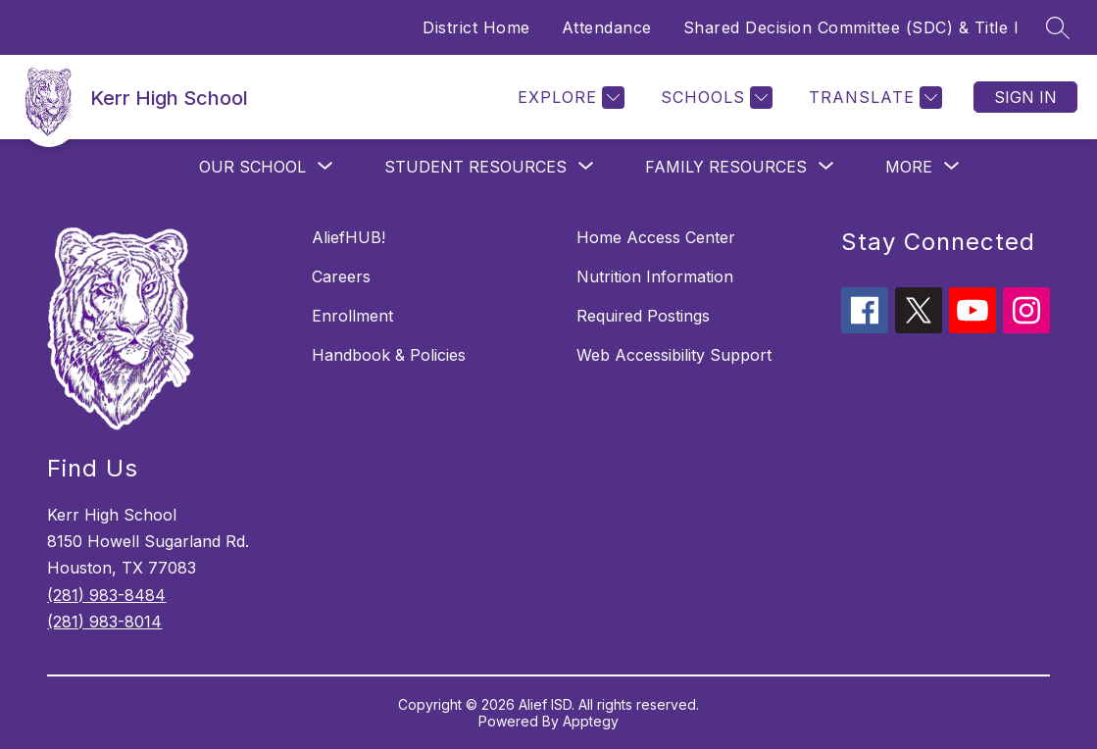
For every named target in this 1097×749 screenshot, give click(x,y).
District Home (476, 27)
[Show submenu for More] (908, 166)
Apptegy (591, 721)
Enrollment (352, 315)
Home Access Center (655, 237)
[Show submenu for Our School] (252, 166)
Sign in (1025, 97)
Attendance (607, 27)
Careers (341, 276)
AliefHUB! (348, 237)
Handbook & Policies (389, 355)
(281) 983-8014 (104, 621)
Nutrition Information (654, 276)
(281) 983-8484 (106, 595)
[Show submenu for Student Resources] (475, 166)
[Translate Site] (873, 97)
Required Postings (643, 315)
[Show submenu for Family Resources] (726, 166)
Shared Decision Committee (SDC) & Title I (851, 27)
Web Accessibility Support (674, 355)
